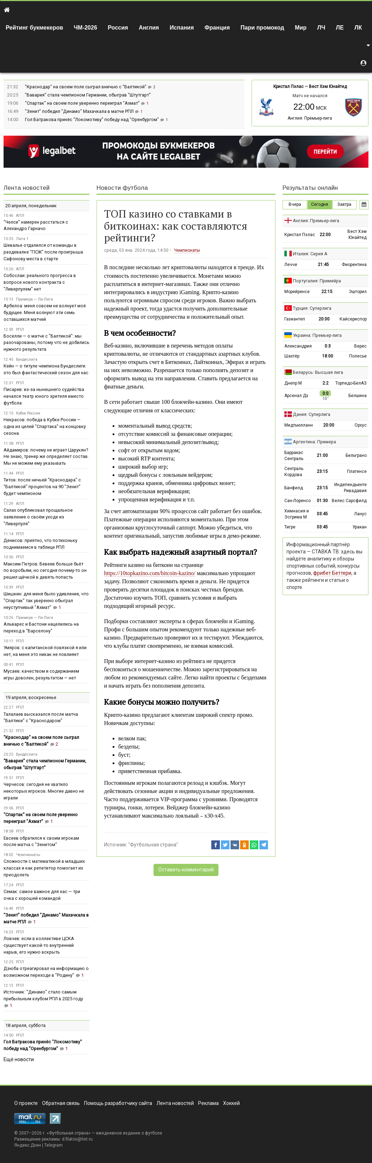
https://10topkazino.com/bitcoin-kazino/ (149, 573)
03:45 (322, 513)
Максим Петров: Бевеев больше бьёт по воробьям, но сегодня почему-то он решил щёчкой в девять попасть (45, 570)
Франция (217, 28)
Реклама (208, 1103)
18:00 (327, 356)
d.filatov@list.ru (77, 1139)
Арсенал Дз (296, 395)
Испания (182, 28)
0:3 (328, 346)
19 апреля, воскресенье (30, 697)
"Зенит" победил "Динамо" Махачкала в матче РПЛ (80, 111)
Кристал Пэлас (288, 86)
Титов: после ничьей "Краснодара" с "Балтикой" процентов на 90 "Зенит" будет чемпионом (42, 486)
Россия (118, 28)
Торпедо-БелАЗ (351, 383)
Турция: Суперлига (312, 308)
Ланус (360, 513)
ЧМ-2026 (85, 28)
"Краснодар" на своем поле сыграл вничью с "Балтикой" (86, 86)
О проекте (26, 1103)
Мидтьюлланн (298, 425)
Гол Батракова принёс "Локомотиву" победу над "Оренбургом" (92, 119)
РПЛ (20, 329)
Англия (149, 28)
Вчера (295, 204)
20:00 (324, 319)
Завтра (344, 204)
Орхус (361, 425)
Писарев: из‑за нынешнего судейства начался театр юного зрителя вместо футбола (44, 396)
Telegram (53, 1145)
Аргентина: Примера (314, 441)
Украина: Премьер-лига (317, 335)
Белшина (357, 395)
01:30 (322, 500)
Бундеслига (26, 359)
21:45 (323, 264)
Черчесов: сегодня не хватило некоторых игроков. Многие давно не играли (44, 791)
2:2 (325, 383)
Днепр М (293, 383)
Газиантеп (294, 319)
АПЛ (20, 215)
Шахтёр (291, 356)
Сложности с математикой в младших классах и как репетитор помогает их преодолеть (44, 868)
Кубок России (28, 413)
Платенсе (357, 471)
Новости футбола (122, 187)
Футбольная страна (68, 1133)
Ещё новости (19, 1059)
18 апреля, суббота (25, 1025)
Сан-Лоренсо (297, 500)
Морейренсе (297, 291)
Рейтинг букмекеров (34, 28)
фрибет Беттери (332, 573)
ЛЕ (340, 28)
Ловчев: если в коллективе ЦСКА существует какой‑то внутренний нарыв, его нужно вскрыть (39, 945)
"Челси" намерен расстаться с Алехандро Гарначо (36, 225)
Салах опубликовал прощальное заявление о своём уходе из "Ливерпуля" (38, 516)
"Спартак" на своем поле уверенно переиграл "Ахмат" (83, 103)
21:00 (322, 455)
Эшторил (358, 291)
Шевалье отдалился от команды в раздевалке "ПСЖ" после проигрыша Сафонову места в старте (43, 251)
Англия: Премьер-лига (310, 118)
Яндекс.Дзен (27, 1145)
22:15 (326, 291)
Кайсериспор (353, 319)
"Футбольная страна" (153, 845)
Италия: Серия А (310, 253)
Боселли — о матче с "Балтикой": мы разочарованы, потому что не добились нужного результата (46, 342)
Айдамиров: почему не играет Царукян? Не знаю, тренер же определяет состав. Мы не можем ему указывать (46, 456)
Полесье (358, 356)
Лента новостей (27, 187)
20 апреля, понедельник (31, 205)
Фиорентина (354, 264)
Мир (300, 28)
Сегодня (319, 204)
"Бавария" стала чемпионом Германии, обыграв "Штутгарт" (88, 95)
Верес (360, 346)
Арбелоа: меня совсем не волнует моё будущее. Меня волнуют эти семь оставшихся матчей (45, 312)
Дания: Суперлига (311, 414)
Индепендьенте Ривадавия (350, 487)
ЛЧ (321, 28)
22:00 (325, 234)
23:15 (322, 471)
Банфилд (293, 487)
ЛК (358, 28)
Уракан (359, 527)
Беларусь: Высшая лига (318, 372)
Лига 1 (22, 238)
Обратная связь (61, 1103)
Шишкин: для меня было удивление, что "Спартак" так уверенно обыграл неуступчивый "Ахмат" (46, 600)
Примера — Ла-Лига (34, 299)
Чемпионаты (187, 250)
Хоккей (231, 1103)
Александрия (298, 346)
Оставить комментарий (186, 869)
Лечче (290, 264)
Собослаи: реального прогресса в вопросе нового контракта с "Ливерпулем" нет (40, 282)
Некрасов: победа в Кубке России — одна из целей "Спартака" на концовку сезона (45, 426)
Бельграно (356, 455)
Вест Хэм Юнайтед (328, 86)
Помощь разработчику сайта (118, 1103)
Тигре (289, 527)
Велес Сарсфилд (349, 500)
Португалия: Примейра (317, 280)
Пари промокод (262, 28)
